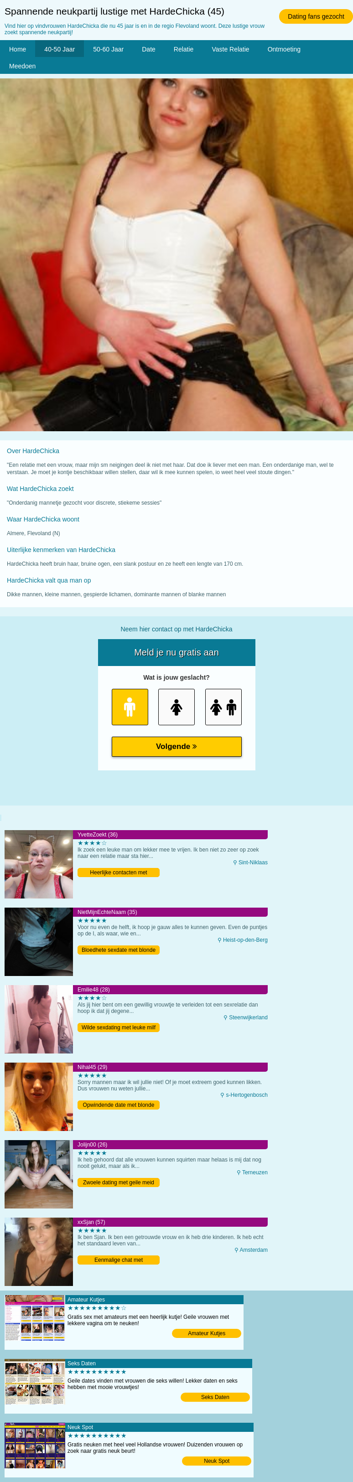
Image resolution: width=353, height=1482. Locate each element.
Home (17, 49)
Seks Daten (215, 1397)
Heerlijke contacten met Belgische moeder (118, 873)
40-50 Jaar (59, 49)
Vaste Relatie (230, 49)
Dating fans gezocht (316, 16)
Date (149, 49)
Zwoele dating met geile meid (118, 1182)
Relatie (184, 49)
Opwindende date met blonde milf (119, 1106)
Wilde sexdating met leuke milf (119, 1027)
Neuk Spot (216, 1461)
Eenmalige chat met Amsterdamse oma (118, 1261)
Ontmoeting (284, 49)
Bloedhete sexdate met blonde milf (119, 951)
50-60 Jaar (108, 49)
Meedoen (22, 66)
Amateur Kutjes (206, 1333)
